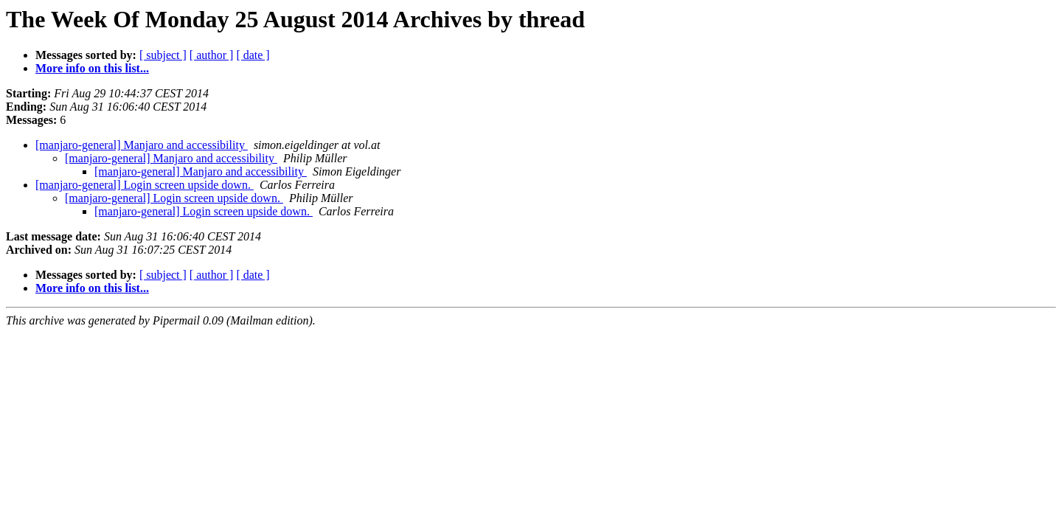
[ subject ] (163, 55)
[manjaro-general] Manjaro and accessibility (141, 145)
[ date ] (252, 55)
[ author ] (212, 55)
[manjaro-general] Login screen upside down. (144, 184)
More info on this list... (92, 68)
